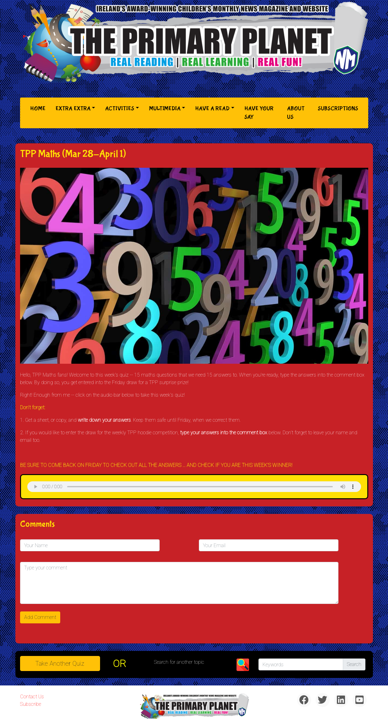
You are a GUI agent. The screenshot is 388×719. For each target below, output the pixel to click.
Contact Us (32, 697)
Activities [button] (119, 108)
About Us (296, 112)
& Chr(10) (194, 486)
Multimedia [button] (165, 108)
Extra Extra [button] (73, 108)
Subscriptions (338, 108)
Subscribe (30, 704)
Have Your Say (259, 112)
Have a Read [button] (212, 108)
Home (39, 108)
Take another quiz (59, 663)
